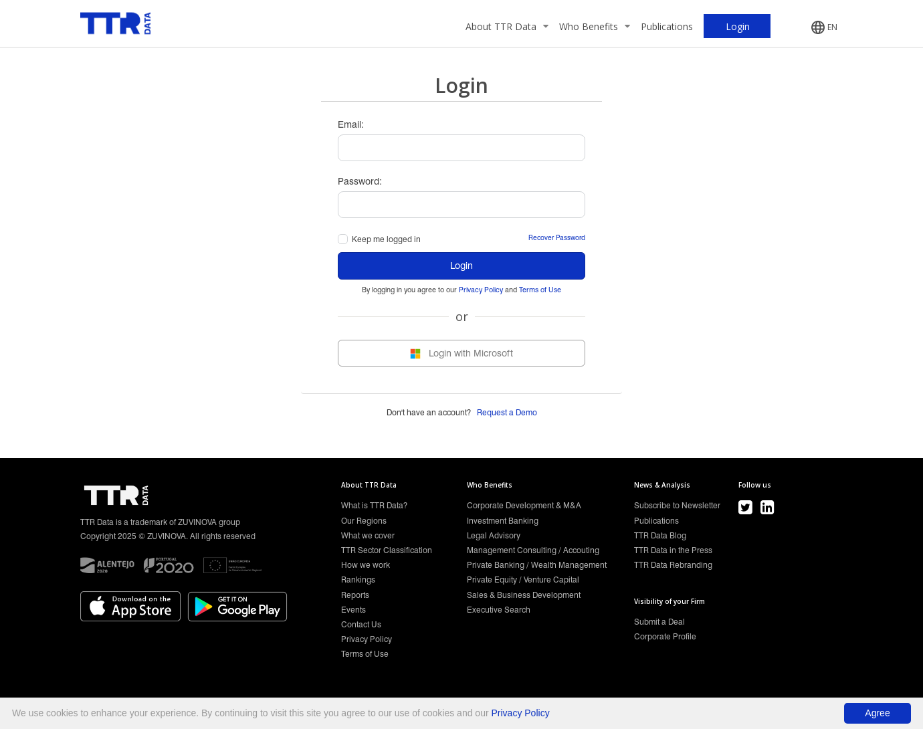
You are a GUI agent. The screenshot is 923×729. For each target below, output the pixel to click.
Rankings (358, 580)
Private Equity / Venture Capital (523, 580)
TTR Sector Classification (386, 550)
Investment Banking (502, 521)
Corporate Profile (665, 636)
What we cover (368, 535)
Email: (351, 124)
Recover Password (556, 237)
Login (461, 265)
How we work (365, 565)
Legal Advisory (493, 535)
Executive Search (498, 610)
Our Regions (364, 521)
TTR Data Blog (660, 535)
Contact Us (361, 624)
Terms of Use (540, 290)
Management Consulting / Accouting (533, 550)
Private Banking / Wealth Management (537, 565)
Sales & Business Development (524, 595)
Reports (355, 595)
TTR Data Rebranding (673, 565)
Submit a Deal (659, 622)
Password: (360, 181)
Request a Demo (507, 412)
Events (353, 610)
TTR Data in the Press (673, 550)
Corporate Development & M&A (524, 505)
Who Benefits (594, 26)
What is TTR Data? (374, 505)
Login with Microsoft (461, 353)
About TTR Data (507, 26)
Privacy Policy (481, 290)
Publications (667, 26)
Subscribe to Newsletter (677, 505)
